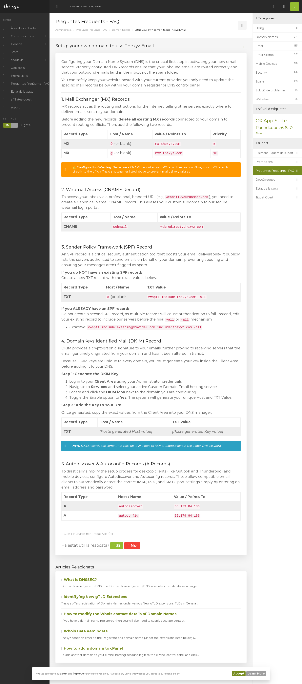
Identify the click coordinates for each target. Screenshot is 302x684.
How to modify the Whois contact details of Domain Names (118, 614)
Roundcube (267, 127)
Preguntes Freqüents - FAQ (91, 29)
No (132, 545)
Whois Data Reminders (84, 631)
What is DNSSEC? (79, 580)
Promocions (277, 161)
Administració (63, 29)
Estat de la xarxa (277, 188)
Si (117, 545)
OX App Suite (271, 120)
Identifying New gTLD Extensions (94, 597)
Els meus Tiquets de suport (277, 153)
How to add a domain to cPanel (92, 648)
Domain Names (121, 29)
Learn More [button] (256, 673)
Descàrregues (277, 179)
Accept (238, 673)
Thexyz (260, 133)
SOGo (286, 127)
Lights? (17, 125)
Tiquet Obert (277, 197)
